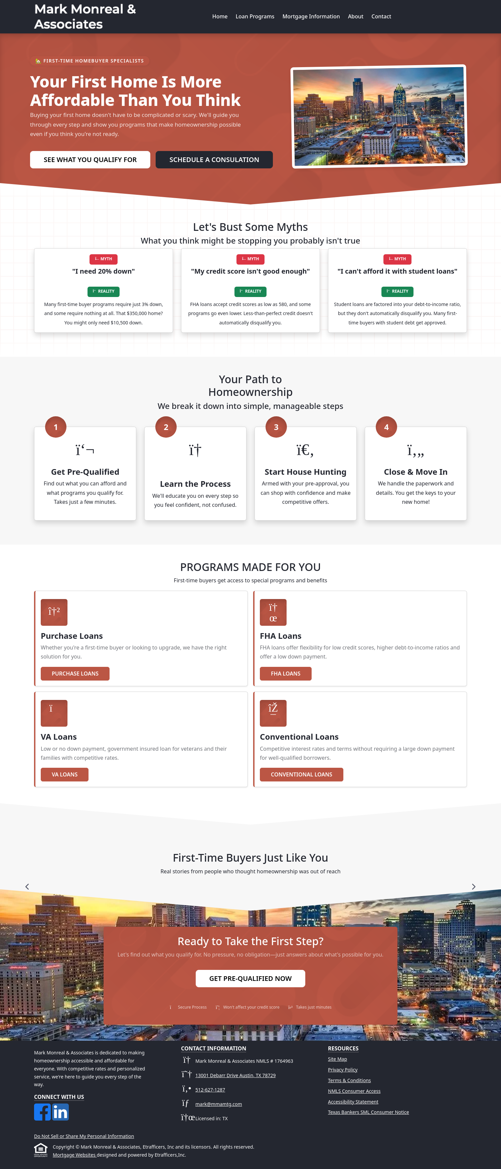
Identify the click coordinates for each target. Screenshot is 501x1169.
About (355, 16)
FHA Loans (286, 673)
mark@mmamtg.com (218, 1104)
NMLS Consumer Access (354, 1091)
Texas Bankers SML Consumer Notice (368, 1112)
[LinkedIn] (60, 1107)
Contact (381, 16)
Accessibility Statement (353, 1102)
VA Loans (64, 774)
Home (219, 16)
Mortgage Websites (75, 1155)
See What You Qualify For (90, 159)
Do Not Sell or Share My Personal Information (84, 1136)
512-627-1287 (210, 1089)
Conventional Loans (301, 774)
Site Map (337, 1059)
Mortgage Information (311, 16)
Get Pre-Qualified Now (250, 978)
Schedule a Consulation (214, 159)
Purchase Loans (75, 673)
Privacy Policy (342, 1069)
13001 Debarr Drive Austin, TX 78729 (235, 1075)
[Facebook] (43, 1107)
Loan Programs (255, 16)
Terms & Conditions (349, 1080)
